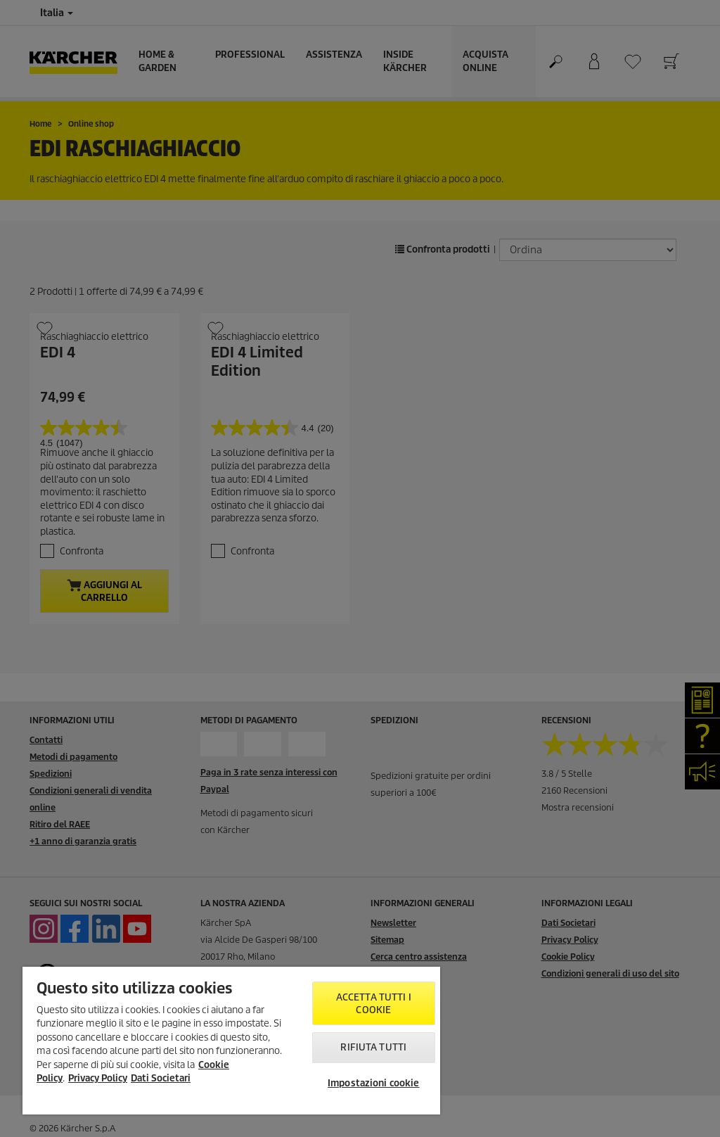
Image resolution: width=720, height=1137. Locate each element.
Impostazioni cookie (373, 1083)
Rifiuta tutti (373, 1047)
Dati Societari (161, 1078)
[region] (231, 1040)
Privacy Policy (97, 1078)
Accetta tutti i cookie (373, 1003)
